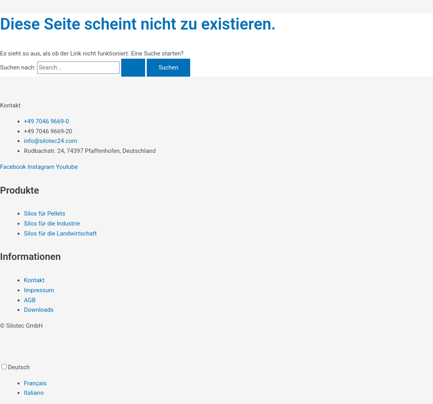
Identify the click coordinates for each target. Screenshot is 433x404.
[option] (228, 383)
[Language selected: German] (216, 380)
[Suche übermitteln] (133, 68)
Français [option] (35, 383)
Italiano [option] (33, 392)
